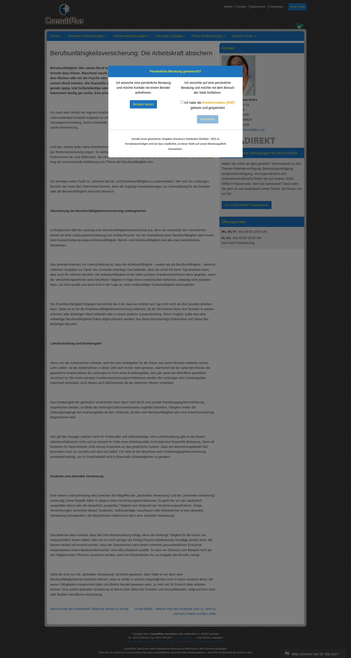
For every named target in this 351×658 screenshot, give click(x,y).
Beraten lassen (143, 104)
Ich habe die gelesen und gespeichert (207, 105)
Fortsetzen (207, 119)
